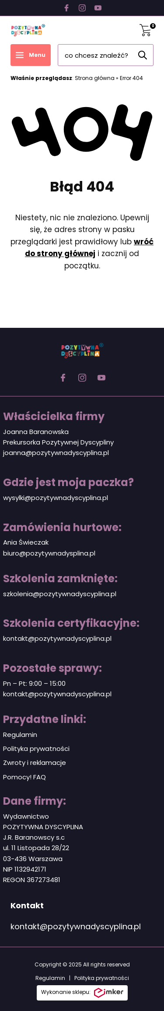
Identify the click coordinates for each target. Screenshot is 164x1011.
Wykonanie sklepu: (82, 993)
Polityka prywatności (36, 748)
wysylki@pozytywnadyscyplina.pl (55, 497)
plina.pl (84, 553)
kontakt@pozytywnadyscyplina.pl (57, 638)
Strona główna (95, 78)
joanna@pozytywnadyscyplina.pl (56, 452)
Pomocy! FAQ (24, 777)
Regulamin (20, 734)
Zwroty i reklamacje (34, 762)
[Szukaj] (142, 55)
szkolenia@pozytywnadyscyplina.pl (59, 593)
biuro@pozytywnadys (38, 553)
